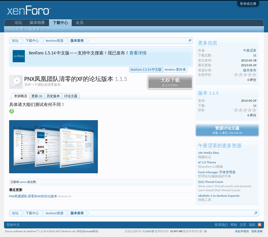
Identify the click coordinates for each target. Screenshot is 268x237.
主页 (243, 225)
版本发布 (249, 70)
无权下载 (170, 82)
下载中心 (60, 22)
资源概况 (20, 96)
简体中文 (13, 225)
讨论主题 (70, 96)
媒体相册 (37, 22)
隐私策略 (257, 231)
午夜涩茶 (249, 50)
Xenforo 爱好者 (175, 69)
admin (23, 182)
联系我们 (221, 225)
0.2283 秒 (148, 231)
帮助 (233, 225)
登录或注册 (248, 4)
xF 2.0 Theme (207, 162)
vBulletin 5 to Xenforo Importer (219, 196)
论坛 (18, 22)
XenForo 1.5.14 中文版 (146, 69)
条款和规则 (242, 231)
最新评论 (36, 29)
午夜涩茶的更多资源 (219, 145)
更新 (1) (36, 96)
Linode (89, 231)
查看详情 (138, 53)
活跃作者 (16, 29)
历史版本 (53, 96)
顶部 (252, 225)
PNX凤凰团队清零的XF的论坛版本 (33, 196)
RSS (259, 224)
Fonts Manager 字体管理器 (216, 172)
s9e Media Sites (208, 153)
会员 (79, 22)
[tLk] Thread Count (210, 182)
